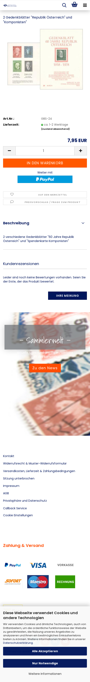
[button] (9, 150)
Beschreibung (16, 223)
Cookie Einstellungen (18, 515)
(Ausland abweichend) (55, 129)
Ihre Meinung (67, 296)
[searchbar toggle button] (64, 5)
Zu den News (45, 368)
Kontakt (8, 456)
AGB (6, 493)
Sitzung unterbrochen (18, 478)
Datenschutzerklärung (18, 643)
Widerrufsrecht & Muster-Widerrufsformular (35, 463)
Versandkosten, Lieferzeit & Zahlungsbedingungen (39, 471)
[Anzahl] (45, 150)
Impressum (11, 486)
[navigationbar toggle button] (85, 5)
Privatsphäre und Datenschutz (25, 501)
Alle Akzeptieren (45, 651)
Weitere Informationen (45, 674)
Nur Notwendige (45, 663)
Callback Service (15, 508)
